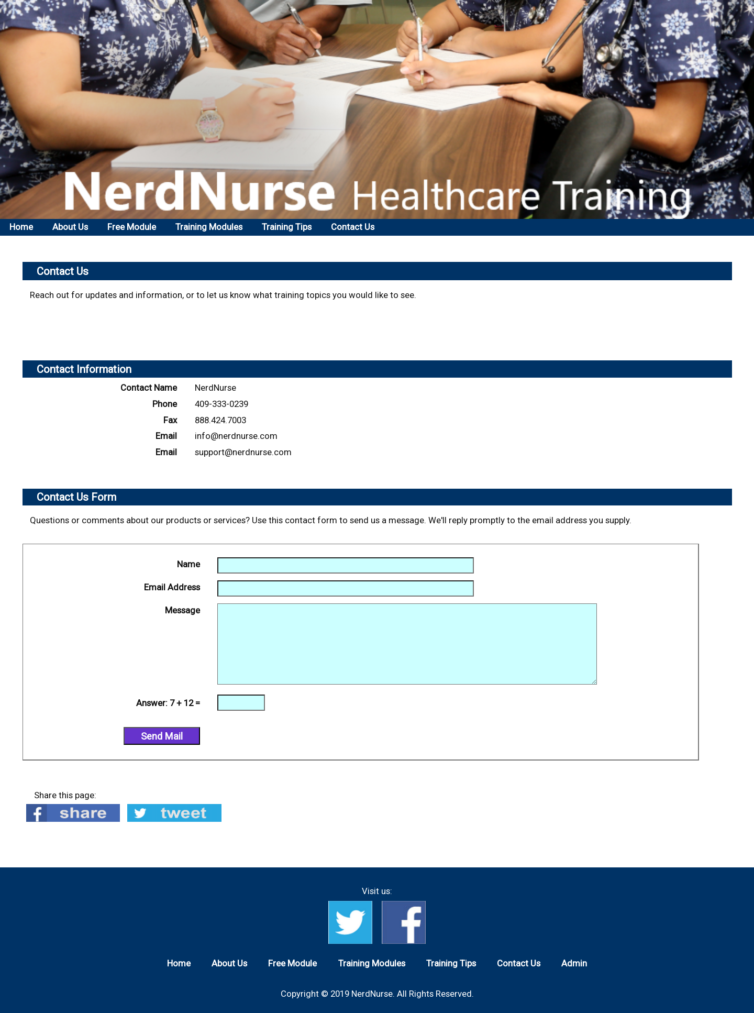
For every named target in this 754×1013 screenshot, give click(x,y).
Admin (574, 963)
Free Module (131, 227)
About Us (70, 227)
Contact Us (352, 227)
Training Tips (287, 227)
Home (21, 227)
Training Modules (208, 227)
